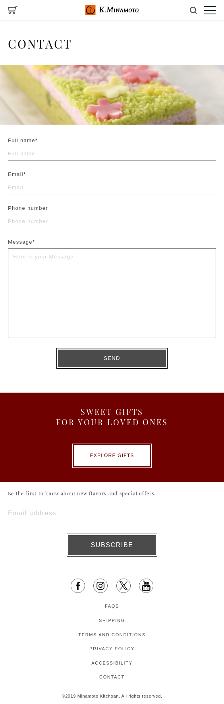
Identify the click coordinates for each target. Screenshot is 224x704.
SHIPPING (112, 620)
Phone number (28, 208)
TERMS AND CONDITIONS (111, 634)
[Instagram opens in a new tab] (100, 586)
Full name (23, 140)
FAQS (112, 606)
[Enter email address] (108, 513)
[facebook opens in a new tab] (78, 586)
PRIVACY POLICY (112, 648)
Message (21, 242)
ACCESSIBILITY (111, 663)
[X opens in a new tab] (123, 586)
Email (17, 174)
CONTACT (112, 677)
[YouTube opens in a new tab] (146, 586)
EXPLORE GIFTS (112, 455)
